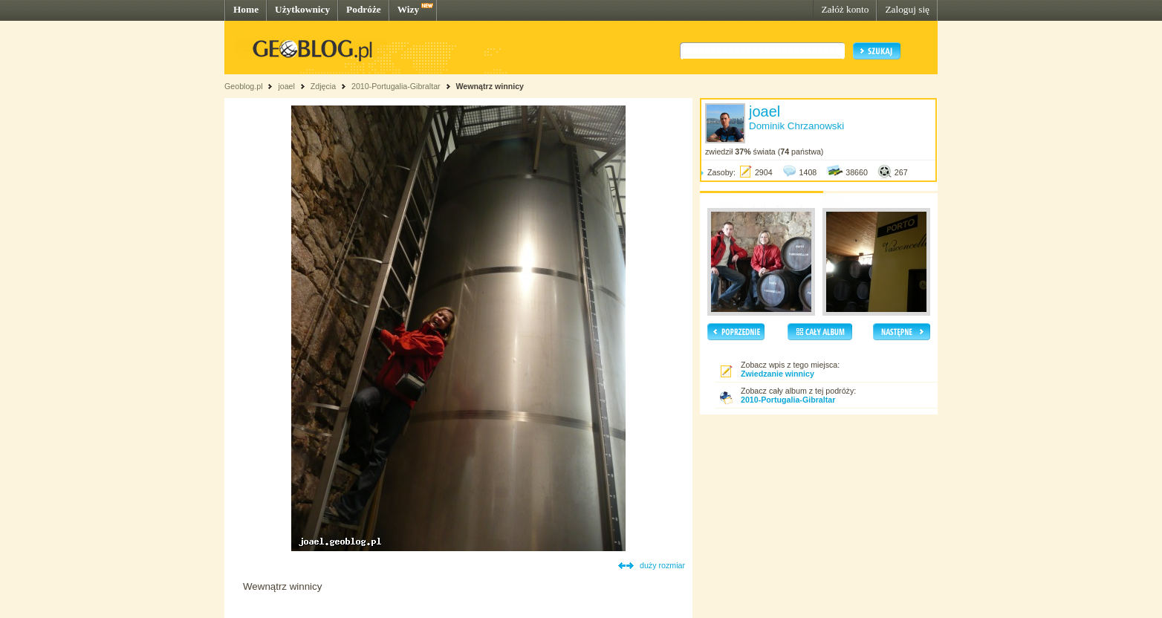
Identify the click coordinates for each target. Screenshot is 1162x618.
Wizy (408, 9)
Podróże (363, 9)
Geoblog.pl (243, 86)
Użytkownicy (302, 9)
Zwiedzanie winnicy (777, 373)
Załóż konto (845, 9)
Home (246, 9)
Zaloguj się (907, 9)
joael (286, 86)
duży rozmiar (662, 565)
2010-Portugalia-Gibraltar (396, 86)
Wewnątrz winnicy (489, 86)
